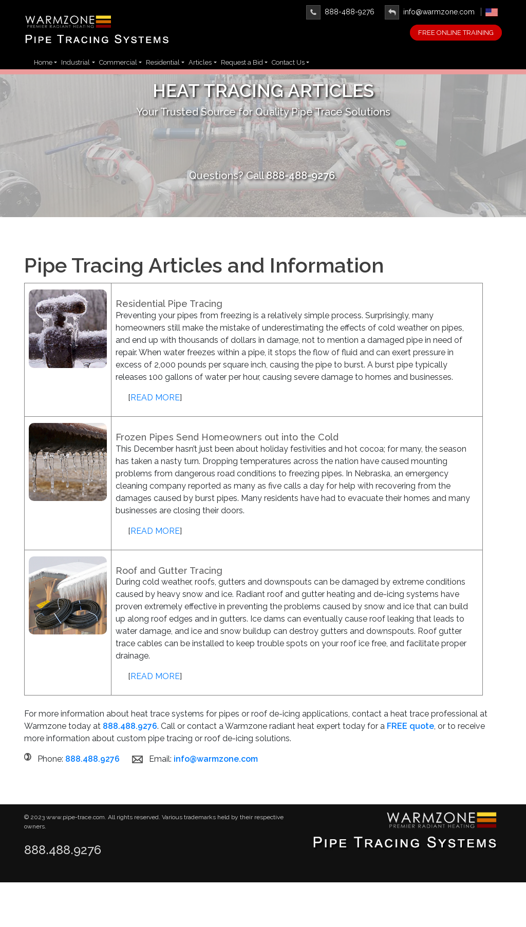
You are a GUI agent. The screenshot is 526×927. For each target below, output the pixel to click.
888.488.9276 (62, 849)
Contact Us (288, 62)
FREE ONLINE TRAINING (456, 32)
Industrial (75, 62)
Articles (200, 62)
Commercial (118, 62)
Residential (163, 62)
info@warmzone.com (430, 12)
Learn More (263, 148)
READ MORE (155, 415)
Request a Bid (242, 62)
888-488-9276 (340, 12)
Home (43, 62)
